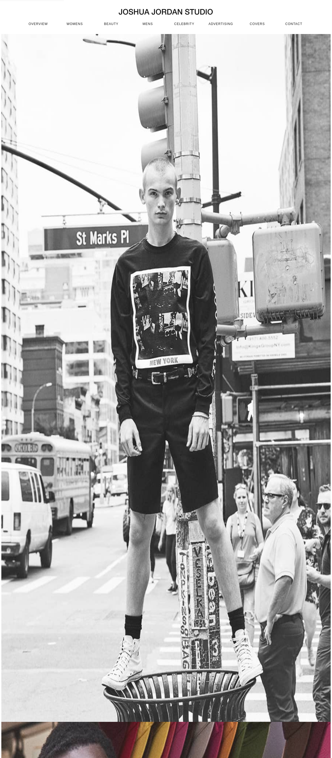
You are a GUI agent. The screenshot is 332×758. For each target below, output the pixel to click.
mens (148, 24)
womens (75, 24)
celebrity (184, 24)
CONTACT (293, 24)
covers (257, 24)
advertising (220, 24)
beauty (111, 24)
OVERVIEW (38, 24)
